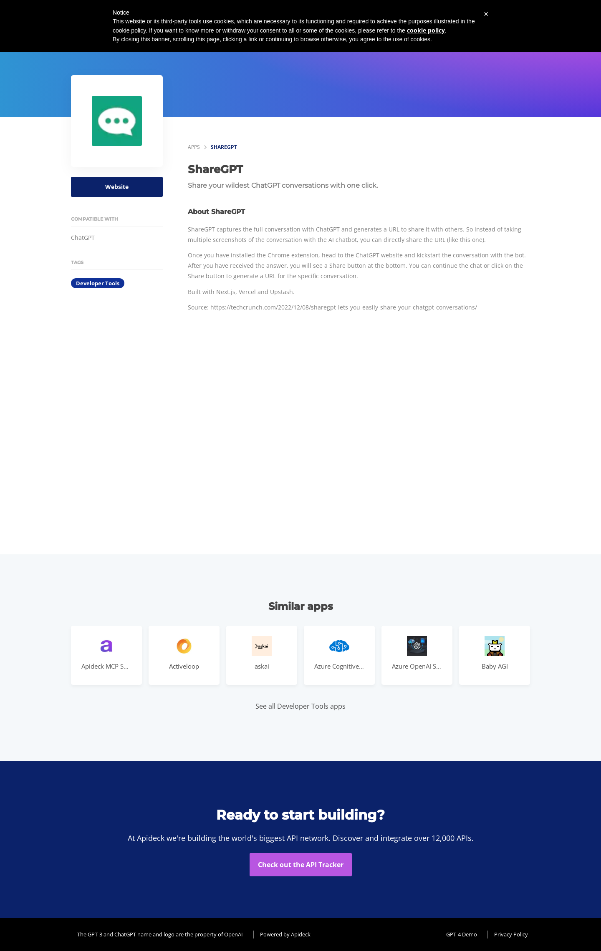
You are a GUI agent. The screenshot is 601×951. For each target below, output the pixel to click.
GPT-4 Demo (461, 934)
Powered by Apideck (285, 934)
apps (194, 147)
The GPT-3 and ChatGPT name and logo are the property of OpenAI (160, 934)
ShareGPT (224, 147)
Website (117, 187)
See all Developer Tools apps (300, 706)
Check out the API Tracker (300, 864)
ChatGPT (83, 238)
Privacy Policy (511, 934)
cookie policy (426, 30)
